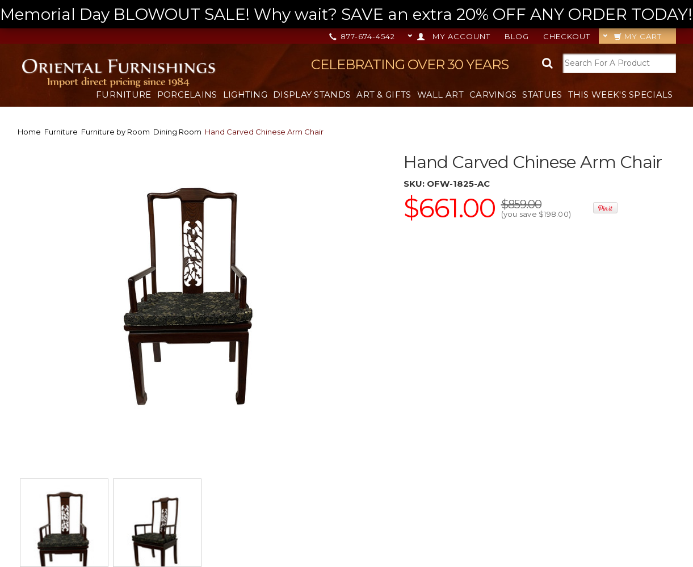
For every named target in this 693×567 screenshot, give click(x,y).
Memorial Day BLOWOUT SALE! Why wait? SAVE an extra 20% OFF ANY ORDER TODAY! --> (346, 14)
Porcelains (187, 94)
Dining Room (177, 131)
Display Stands (312, 94)
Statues (542, 94)
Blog (517, 36)
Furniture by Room (115, 131)
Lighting (245, 94)
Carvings (492, 94)
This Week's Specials (620, 94)
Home (29, 131)
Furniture (124, 94)
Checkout (566, 36)
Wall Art (440, 94)
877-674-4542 (363, 36)
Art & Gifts (383, 94)
